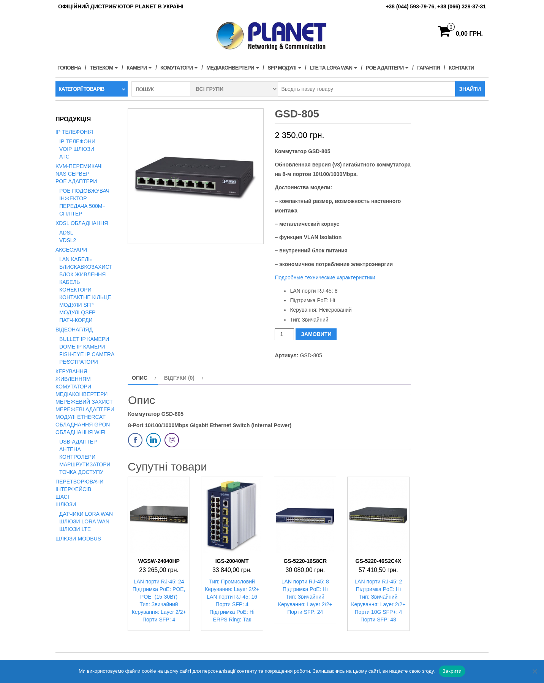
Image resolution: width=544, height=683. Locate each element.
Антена (70, 449)
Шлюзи (65, 504)
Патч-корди (76, 320)
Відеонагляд (74, 329)
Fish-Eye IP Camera (86, 354)
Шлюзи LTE (75, 529)
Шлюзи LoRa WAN (84, 521)
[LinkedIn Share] (153, 440)
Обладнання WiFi (80, 432)
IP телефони (77, 141)
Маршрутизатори (85, 464)
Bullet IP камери (84, 339)
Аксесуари (71, 250)
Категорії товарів (81, 89)
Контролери (77, 457)
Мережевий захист (84, 402)
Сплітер (70, 214)
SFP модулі (284, 68)
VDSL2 (67, 240)
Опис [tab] (139, 378)
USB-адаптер (78, 442)
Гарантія (428, 68)
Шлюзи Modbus (78, 539)
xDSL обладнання (81, 223)
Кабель (69, 282)
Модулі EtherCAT (80, 417)
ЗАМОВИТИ (316, 334)
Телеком (104, 68)
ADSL (66, 233)
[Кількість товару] (284, 334)
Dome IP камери (82, 347)
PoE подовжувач (84, 191)
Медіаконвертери (232, 68)
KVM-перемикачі (79, 166)
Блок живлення (82, 274)
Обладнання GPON (82, 425)
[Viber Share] (171, 440)
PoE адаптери (387, 68)
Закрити (452, 671)
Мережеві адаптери (84, 409)
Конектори (75, 290)
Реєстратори (78, 362)
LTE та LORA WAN (333, 68)
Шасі (62, 497)
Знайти (470, 89)
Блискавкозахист (85, 267)
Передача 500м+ (82, 206)
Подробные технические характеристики (325, 277)
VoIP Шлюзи (76, 149)
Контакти (461, 68)
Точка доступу (81, 472)
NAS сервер (72, 174)
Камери (139, 68)
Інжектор (73, 198)
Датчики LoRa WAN (86, 514)
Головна (69, 68)
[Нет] (534, 671)
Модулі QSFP (77, 312)
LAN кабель (75, 259)
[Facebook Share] (135, 440)
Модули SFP (76, 305)
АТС (64, 157)
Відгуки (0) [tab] (179, 378)
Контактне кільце (85, 297)
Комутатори (179, 68)
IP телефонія (74, 132)
